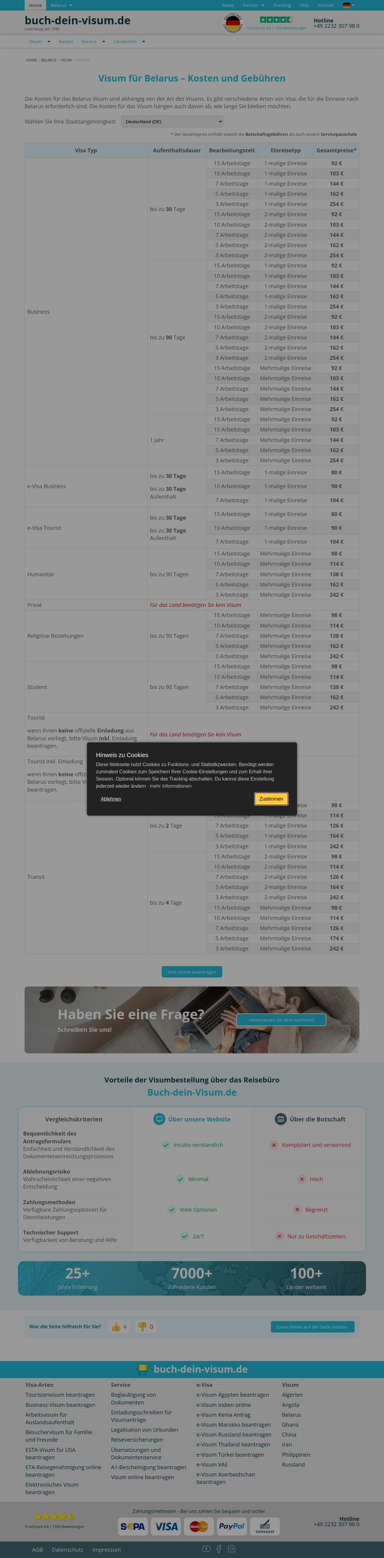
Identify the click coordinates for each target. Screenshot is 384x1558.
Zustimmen (271, 798)
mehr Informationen (169, 786)
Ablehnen (111, 798)
